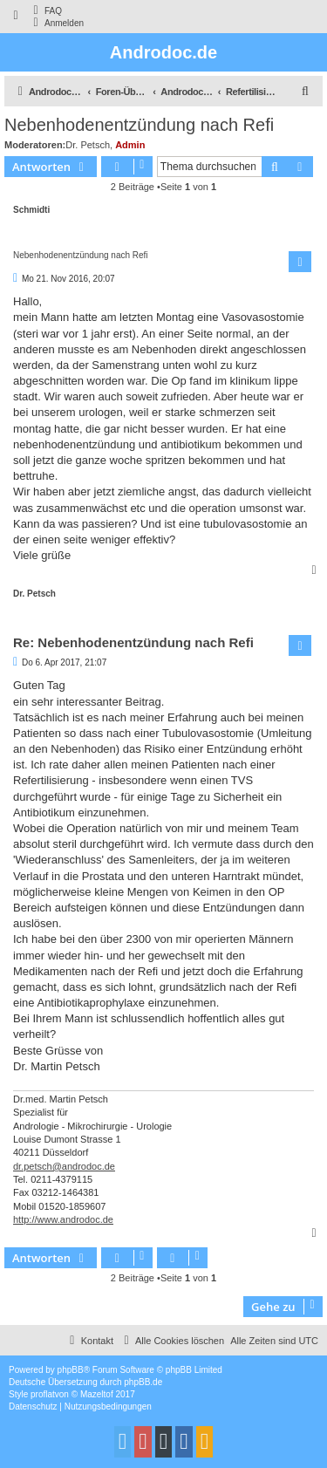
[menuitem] (45, 10)
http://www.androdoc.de (63, 1219)
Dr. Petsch (87, 145)
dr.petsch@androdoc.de (64, 1166)
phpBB (71, 1370)
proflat (43, 1394)
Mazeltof (96, 1394)
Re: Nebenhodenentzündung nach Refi (133, 642)
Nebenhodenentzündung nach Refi (139, 124)
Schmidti (31, 210)
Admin (130, 145)
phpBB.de (143, 1382)
